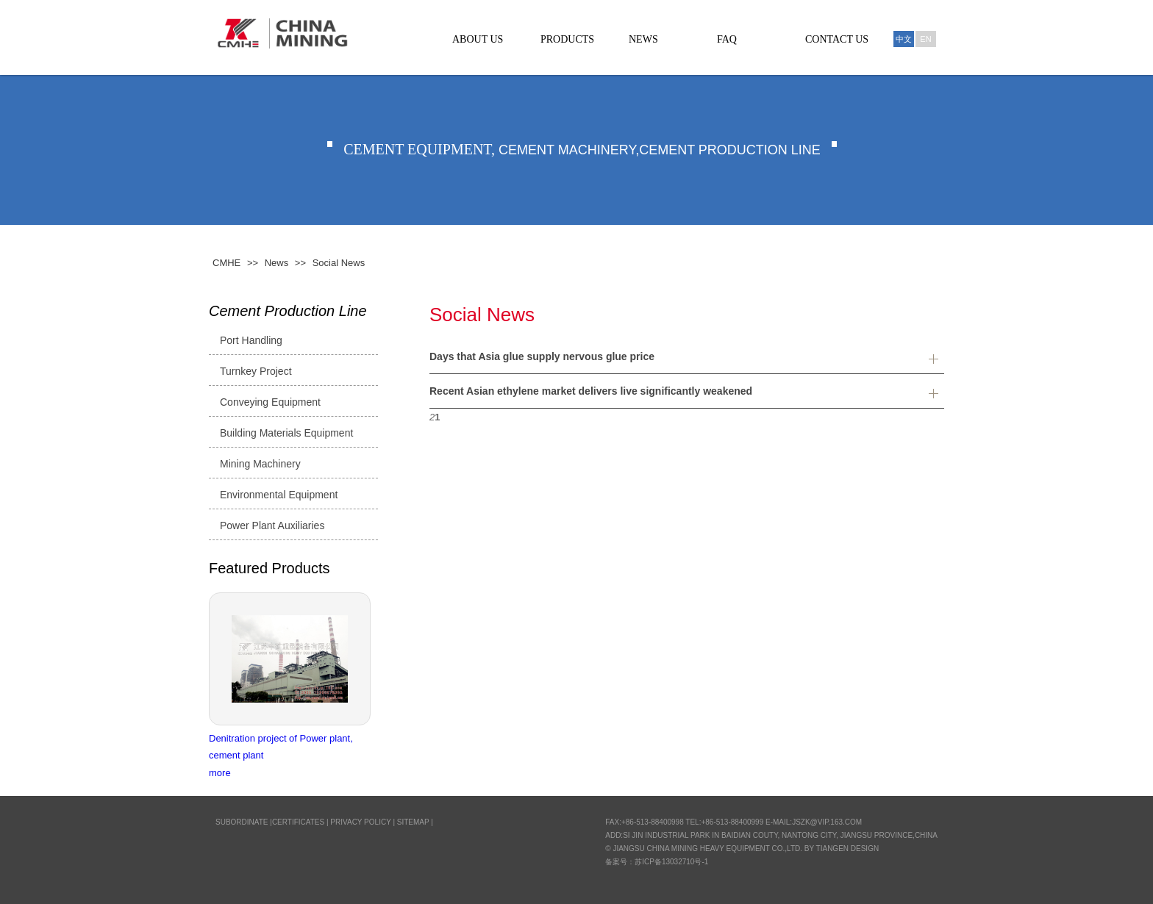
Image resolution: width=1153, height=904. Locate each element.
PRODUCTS (567, 39)
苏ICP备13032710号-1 (671, 862)
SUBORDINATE (241, 822)
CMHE (226, 262)
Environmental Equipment (279, 495)
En (925, 39)
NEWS (643, 39)
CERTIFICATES (298, 822)
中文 (904, 39)
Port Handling (251, 340)
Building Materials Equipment (286, 433)
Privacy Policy (360, 822)
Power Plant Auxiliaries (272, 525)
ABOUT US (477, 39)
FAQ (727, 39)
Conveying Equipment (270, 402)
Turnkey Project (256, 371)
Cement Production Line (288, 311)
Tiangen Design (847, 848)
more (220, 772)
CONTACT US (836, 39)
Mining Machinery (260, 464)
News (277, 262)
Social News (339, 262)
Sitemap (413, 822)
